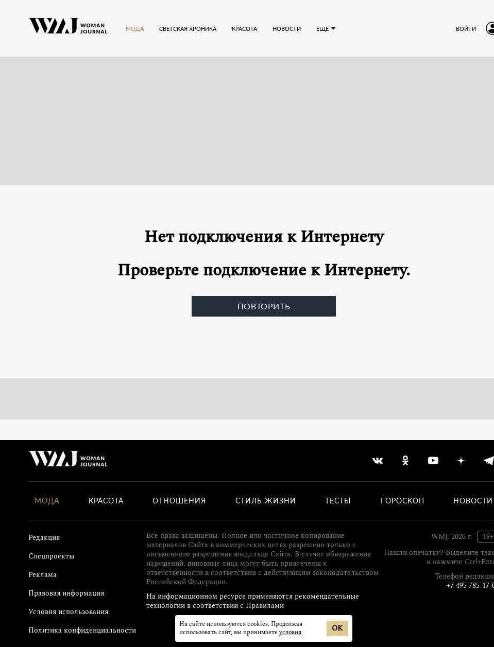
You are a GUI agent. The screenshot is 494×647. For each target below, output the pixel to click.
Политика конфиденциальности (82, 630)
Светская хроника (187, 28)
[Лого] (68, 28)
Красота (244, 28)
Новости (286, 28)
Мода (135, 28)
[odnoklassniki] (405, 460)
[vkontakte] (377, 460)
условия (290, 632)
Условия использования (68, 611)
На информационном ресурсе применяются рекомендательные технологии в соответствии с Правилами (252, 601)
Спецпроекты (51, 556)
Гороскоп (402, 500)
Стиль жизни (265, 500)
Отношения (179, 500)
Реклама (42, 574)
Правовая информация (66, 593)
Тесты (338, 500)
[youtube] (433, 460)
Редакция (44, 537)
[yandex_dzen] (461, 460)
